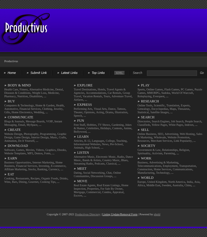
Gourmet (33, 181)
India (190, 181)
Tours (107, 96)
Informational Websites (87, 144)
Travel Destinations (85, 89)
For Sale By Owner (111, 188)
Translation (172, 105)
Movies (30, 149)
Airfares (78, 99)
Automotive (11, 108)
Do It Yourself (26, 140)
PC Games (187, 89)
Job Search (177, 121)
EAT (11, 174)
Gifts (7, 112)
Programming (48, 133)
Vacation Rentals (92, 96)
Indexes (189, 124)
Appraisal (118, 192)
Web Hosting (187, 133)
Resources (143, 140)
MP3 (30, 153)
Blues (124, 160)
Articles (78, 140)
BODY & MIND (19, 85)
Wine (7, 181)
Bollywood (80, 131)
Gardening (118, 124)
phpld (157, 214)
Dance (112, 108)
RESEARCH (150, 101)
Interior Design (40, 137)
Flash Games (171, 89)
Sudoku (165, 92)
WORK (146, 158)
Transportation (187, 165)
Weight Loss (39, 92)
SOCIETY (148, 146)
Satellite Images (159, 112)
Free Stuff (79, 124)
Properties (93, 188)
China (187, 185)
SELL (145, 130)
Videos (40, 149)
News (105, 144)
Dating (77, 172)
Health (60, 105)
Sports (141, 89)
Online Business (147, 133)
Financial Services (30, 108)
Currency (54, 169)
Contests (117, 128)
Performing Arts (83, 108)
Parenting (169, 153)
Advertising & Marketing (163, 162)
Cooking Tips (47, 181)
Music (53, 137)
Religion (184, 149)
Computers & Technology (19, 105)
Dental (59, 89)
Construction (145, 169)
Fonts (47, 153)
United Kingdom (157, 181)
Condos (106, 192)
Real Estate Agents (84, 185)
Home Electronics (22, 112)
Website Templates (15, 153)
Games (20, 149)
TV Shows (104, 124)
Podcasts (100, 163)
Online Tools (145, 105)
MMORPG (153, 92)
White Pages (176, 124)
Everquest (158, 96)
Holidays (105, 128)
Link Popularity (183, 140)
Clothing (47, 108)
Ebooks (61, 149)
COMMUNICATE (20, 117)
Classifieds (144, 124)
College (110, 140)
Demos (39, 153)
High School (92, 147)
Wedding (39, 112)
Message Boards (35, 121)
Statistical (143, 112)
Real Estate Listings (108, 185)
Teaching (121, 140)
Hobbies (91, 124)
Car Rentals (114, 92)
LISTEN (83, 153)
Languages (98, 140)
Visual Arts (100, 108)
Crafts (62, 137)
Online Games (154, 89)
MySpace (32, 124)
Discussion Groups (101, 176)
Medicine (53, 92)
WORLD (147, 178)
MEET (82, 169)
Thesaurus (183, 108)
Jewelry (58, 108)
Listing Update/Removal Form (120, 214)
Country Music (111, 160)
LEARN (83, 137)
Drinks (63, 178)
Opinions (89, 112)
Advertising (171, 133)
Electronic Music (106, 156)
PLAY (145, 85)
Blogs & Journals (14, 121)
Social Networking (94, 172)
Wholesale (160, 137)
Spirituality (144, 153)
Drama (109, 112)
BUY (11, 101)
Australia (177, 185)
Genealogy (144, 108)
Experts (185, 105)
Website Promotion (179, 137)
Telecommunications (149, 165)
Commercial (93, 192)
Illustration (121, 112)
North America (176, 181)
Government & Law (149, 149)
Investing (44, 165)
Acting (100, 112)
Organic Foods (49, 178)
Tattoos (121, 108)
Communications (182, 169)
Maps (173, 108)
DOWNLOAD (18, 146)
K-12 (87, 140)
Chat (109, 172)
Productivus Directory (87, 214)
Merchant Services (161, 140)
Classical (111, 163)
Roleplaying (145, 96)
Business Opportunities (17, 162)
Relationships (170, 149)
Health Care (11, 89)
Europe (142, 181)
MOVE (82, 181)
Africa (141, 185)
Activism (157, 153)
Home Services (162, 169)
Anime (127, 128)
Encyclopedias (160, 108)
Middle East (153, 185)
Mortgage (79, 192)
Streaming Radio (83, 163)
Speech (78, 115)
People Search (193, 121)
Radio (120, 156)
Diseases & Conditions (17, 92)
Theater (78, 112)
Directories (144, 121)
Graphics (50, 149)
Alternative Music (84, 156)
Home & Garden (45, 105)
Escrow (78, 195)
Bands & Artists (91, 160)
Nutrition (22, 96)
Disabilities (36, 96)
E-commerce (58, 165)
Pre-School (116, 144)
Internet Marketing (43, 162)
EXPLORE (85, 85)
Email (21, 124)
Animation (10, 140)
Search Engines (161, 121)
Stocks (32, 169)
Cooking (9, 178)
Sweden (166, 185)
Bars (14, 181)
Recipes (35, 178)
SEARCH (147, 117)
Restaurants (22, 178)
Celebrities (92, 128)
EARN (12, 158)
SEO (160, 133)
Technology (163, 172)
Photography (31, 133)
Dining (23, 181)
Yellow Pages (159, 124)
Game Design (22, 137)
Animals (78, 147)
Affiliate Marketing (15, 169)
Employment (170, 165)
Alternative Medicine (41, 89)
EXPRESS (84, 105)
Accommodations (96, 92)
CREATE (14, 130)
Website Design (13, 133)
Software (9, 149)
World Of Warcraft (182, 92)
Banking (42, 169)
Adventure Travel (122, 96)
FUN (80, 121)
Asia (197, 181)
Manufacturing (146, 172)
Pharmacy (10, 96)
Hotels (101, 89)
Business (143, 162)
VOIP (49, 121)
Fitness (24, 89)
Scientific (159, 105)
